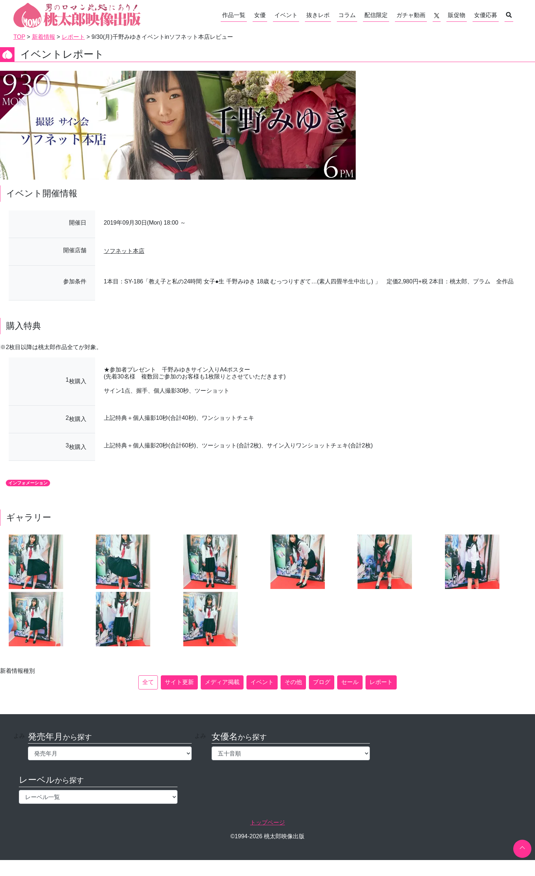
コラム (347, 15)
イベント (286, 15)
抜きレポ (318, 15)
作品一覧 (233, 15)
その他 (293, 682)
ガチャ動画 (410, 15)
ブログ (321, 682)
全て (148, 682)
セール (350, 682)
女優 (260, 15)
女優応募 (485, 15)
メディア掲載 (222, 682)
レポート (381, 682)
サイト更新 (179, 682)
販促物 (456, 15)
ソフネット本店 (124, 251)
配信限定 (376, 15)
